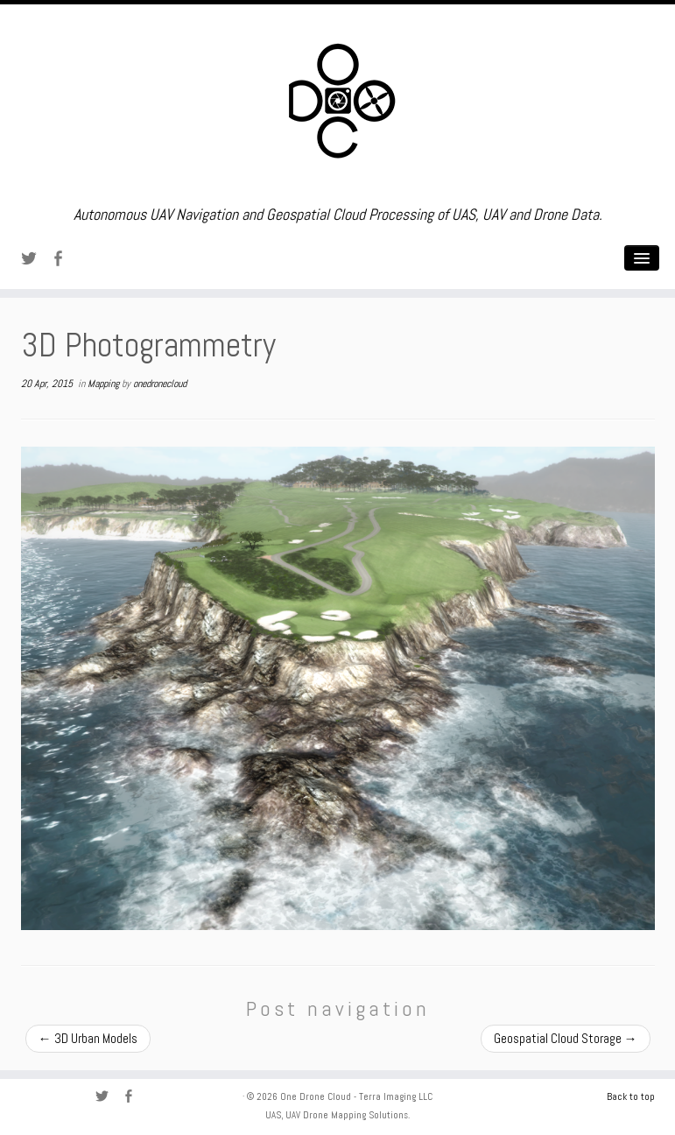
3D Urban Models (88, 1038)
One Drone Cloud (315, 1096)
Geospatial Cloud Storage (565, 1038)
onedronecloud (159, 384)
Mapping (105, 384)
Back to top (631, 1096)
